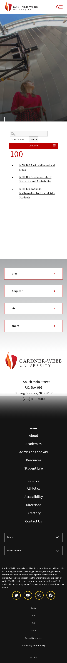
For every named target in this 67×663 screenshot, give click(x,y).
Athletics (33, 488)
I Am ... (10, 537)
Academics (33, 443)
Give (33, 274)
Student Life (33, 468)
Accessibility (33, 496)
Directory (33, 513)
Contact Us (33, 521)
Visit (33, 308)
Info (33, 615)
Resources (33, 460)
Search (33, 139)
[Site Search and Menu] (59, 7)
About (33, 435)
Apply (33, 326)
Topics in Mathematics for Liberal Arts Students (37, 193)
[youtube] (28, 595)
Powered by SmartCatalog (33, 645)
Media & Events (14, 550)
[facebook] (50, 595)
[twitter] (16, 595)
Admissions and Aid (33, 452)
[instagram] (39, 595)
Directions (33, 505)
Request (33, 291)
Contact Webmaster (33, 638)
